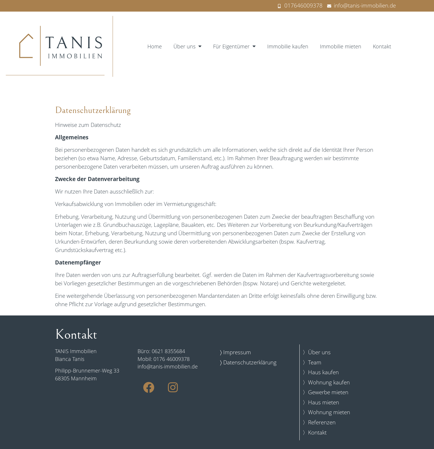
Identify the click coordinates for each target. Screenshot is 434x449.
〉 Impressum (235, 352)
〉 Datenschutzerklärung (248, 362)
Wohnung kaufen (329, 382)
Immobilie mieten (340, 46)
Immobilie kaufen (287, 46)
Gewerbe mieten (328, 392)
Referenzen (322, 422)
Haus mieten (323, 402)
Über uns (187, 46)
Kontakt (382, 46)
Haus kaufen (323, 372)
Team (314, 362)
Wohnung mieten (329, 412)
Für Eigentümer (234, 46)
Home (154, 46)
